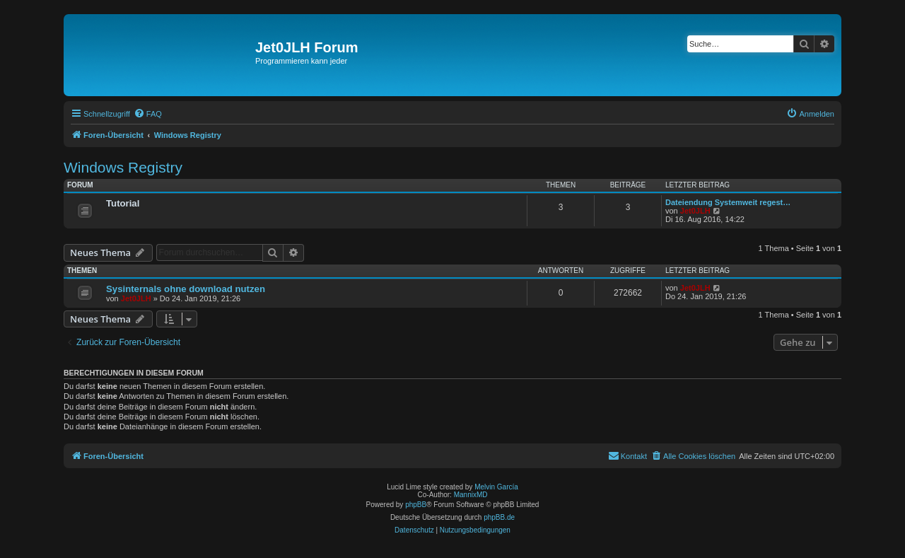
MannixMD (471, 495)
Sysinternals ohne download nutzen (185, 289)
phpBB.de (499, 517)
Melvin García (496, 487)
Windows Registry (123, 167)
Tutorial (122, 203)
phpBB (415, 504)
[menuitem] (148, 113)
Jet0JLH (695, 211)
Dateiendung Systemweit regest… (727, 202)
